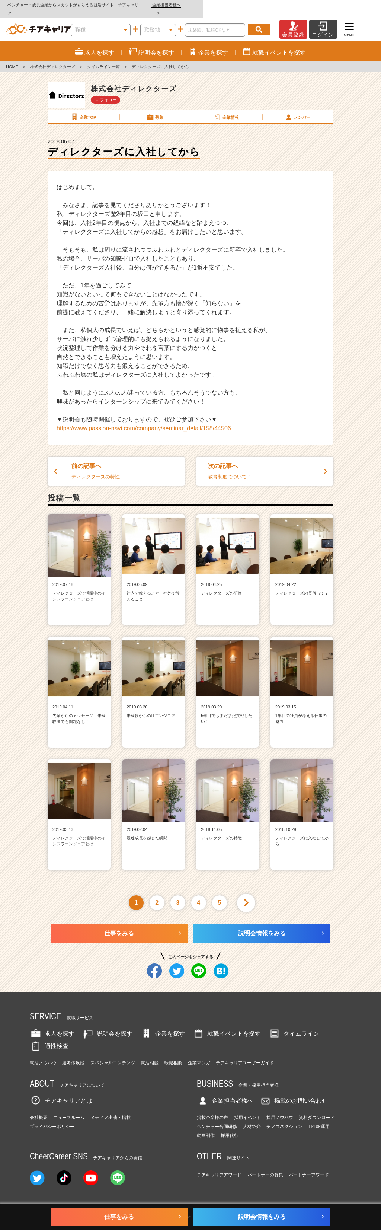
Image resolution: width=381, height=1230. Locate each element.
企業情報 (226, 108)
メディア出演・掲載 (110, 1109)
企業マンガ (199, 1054)
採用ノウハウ (279, 1109)
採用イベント (247, 1109)
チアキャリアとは (61, 1093)
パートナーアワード (309, 1167)
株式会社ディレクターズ (52, 59)
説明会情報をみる (262, 925)
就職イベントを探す (226, 1025)
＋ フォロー (105, 91)
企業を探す (162, 1025)
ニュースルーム (68, 1109)
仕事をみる (119, 925)
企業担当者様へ (351, 5)
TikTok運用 (318, 1118)
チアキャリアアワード (219, 1167)
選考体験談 (73, 1054)
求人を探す (52, 1025)
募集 (154, 108)
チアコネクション (284, 1118)
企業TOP (83, 108)
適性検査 (49, 1037)
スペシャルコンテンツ (112, 1054)
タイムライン (294, 1025)
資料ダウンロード (316, 1109)
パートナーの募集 (265, 1167)
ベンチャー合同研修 (217, 1118)
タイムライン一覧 (103, 59)
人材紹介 (252, 1118)
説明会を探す (107, 1025)
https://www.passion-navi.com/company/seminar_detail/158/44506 (144, 420)
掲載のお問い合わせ (293, 1093)
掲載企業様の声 (212, 1109)
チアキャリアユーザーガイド (245, 1054)
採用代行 (229, 1127)
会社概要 (39, 1109)
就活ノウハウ (43, 1054)
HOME (12, 59)
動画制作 (206, 1127)
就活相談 (150, 1054)
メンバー (297, 108)
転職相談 (173, 1054)
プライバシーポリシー (52, 1118)
